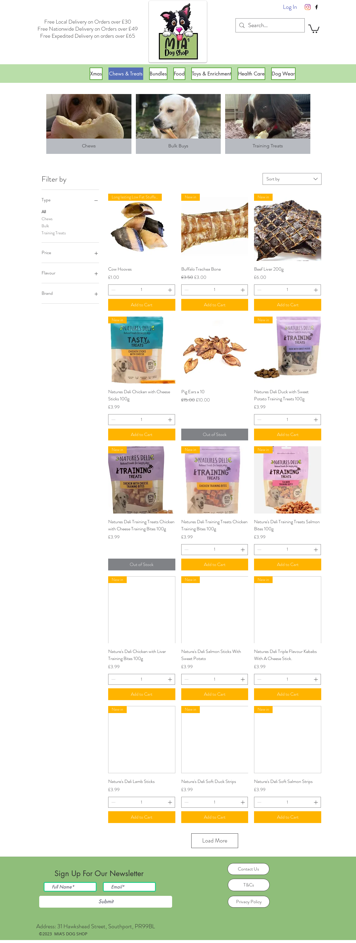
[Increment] (170, 290)
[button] (313, 28)
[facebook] (316, 7)
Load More (214, 840)
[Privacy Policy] (249, 902)
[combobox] (292, 179)
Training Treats (54, 233)
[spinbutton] (141, 290)
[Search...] (270, 25)
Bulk (45, 226)
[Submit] (105, 902)
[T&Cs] (249, 885)
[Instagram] (308, 7)
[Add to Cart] (141, 305)
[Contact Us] (248, 869)
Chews (47, 218)
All (44, 211)
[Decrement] (112, 290)
